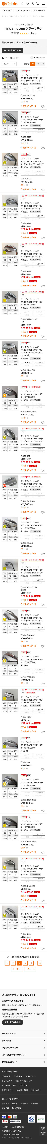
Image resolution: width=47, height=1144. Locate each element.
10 (40, 963)
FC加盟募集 (17, 1108)
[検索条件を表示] (12, 50)
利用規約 (5, 1127)
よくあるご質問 (22, 1090)
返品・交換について (9, 1086)
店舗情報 (5, 1108)
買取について (25, 1086)
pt (23, 102)
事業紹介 (24, 1104)
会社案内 (5, 1104)
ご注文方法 (18, 1077)
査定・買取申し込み (13, 1022)
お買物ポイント (7, 1090)
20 (33, 64)
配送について (31, 1077)
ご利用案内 (6, 1077)
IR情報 (14, 1104)
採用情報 (34, 1104)
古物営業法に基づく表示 (10, 1135)
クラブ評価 (6, 1040)
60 (43, 64)
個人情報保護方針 (18, 1127)
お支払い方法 (7, 1081)
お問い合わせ (36, 1090)
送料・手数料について (24, 1081)
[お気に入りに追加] (43, 106)
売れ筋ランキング (9, 1033)
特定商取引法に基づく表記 (11, 1131)
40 (38, 64)
